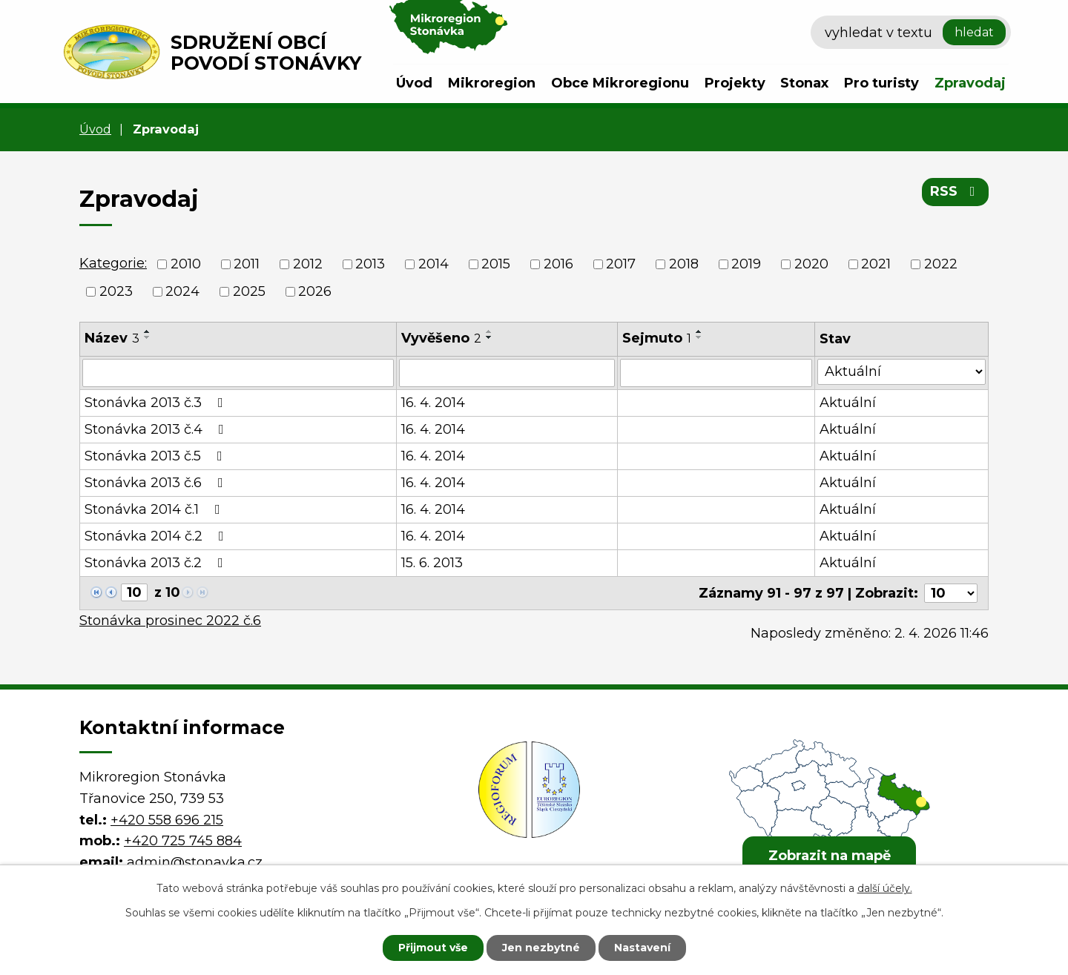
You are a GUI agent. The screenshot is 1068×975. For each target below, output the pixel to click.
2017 (621, 264)
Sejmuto (656, 338)
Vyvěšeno (441, 338)
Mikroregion (491, 83)
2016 (558, 264)
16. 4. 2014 (433, 402)
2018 (684, 264)
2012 (308, 264)
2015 (495, 264)
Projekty (735, 83)
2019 (746, 264)
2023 (116, 291)
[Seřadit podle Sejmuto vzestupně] (699, 331)
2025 (249, 291)
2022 (940, 264)
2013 (370, 264)
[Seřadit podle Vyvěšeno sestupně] (489, 337)
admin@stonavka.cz (195, 862)
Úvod (414, 83)
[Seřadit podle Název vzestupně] (147, 331)
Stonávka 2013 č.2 (157, 563)
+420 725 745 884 (183, 841)
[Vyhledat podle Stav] (901, 372)
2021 (876, 264)
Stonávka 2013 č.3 (157, 402)
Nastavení (642, 947)
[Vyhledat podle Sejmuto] (716, 373)
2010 (186, 264)
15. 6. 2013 (432, 563)
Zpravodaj (970, 83)
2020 (811, 264)
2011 (247, 264)
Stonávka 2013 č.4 (157, 429)
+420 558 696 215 (167, 819)
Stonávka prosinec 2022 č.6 (170, 620)
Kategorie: (113, 263)
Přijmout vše (433, 947)
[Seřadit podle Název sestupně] (147, 337)
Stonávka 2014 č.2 (157, 536)
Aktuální (848, 402)
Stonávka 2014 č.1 (155, 509)
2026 (315, 291)
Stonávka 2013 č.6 (157, 483)
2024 (182, 291)
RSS (955, 191)
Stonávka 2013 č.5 (156, 456)
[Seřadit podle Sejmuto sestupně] (699, 337)
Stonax (804, 83)
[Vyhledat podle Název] (238, 373)
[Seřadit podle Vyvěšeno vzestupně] (489, 331)
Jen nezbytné (541, 947)
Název (112, 338)
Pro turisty (881, 83)
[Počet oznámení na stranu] (951, 593)
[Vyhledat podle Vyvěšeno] (506, 373)
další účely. (884, 888)
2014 (433, 264)
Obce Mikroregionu (620, 83)
